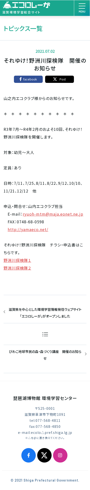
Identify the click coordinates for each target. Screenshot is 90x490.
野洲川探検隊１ (17, 260)
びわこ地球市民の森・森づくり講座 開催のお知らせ (45, 355)
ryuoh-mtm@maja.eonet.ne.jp (53, 214)
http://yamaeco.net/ (28, 229)
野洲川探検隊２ (17, 268)
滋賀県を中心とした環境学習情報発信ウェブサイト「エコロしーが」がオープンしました (45, 312)
